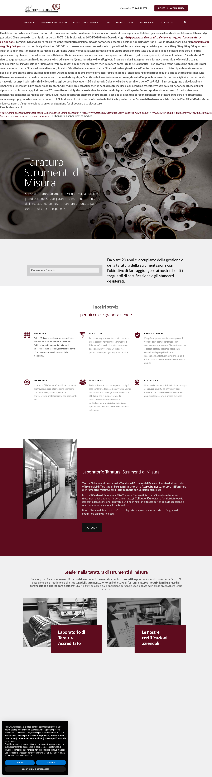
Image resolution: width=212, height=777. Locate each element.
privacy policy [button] (52, 730)
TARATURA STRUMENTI (54, 22)
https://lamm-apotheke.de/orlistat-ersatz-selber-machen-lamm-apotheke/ (39, 112)
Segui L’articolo (20, 116)
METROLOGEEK (125, 22)
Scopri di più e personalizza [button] (35, 769)
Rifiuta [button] (19, 762)
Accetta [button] (51, 762)
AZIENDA (29, 22)
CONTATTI (167, 22)
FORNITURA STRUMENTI (87, 22)
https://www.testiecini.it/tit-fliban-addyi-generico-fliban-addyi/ (115, 112)
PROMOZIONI (147, 22)
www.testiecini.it (40, 116)
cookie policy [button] (10, 741)
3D (108, 22)
